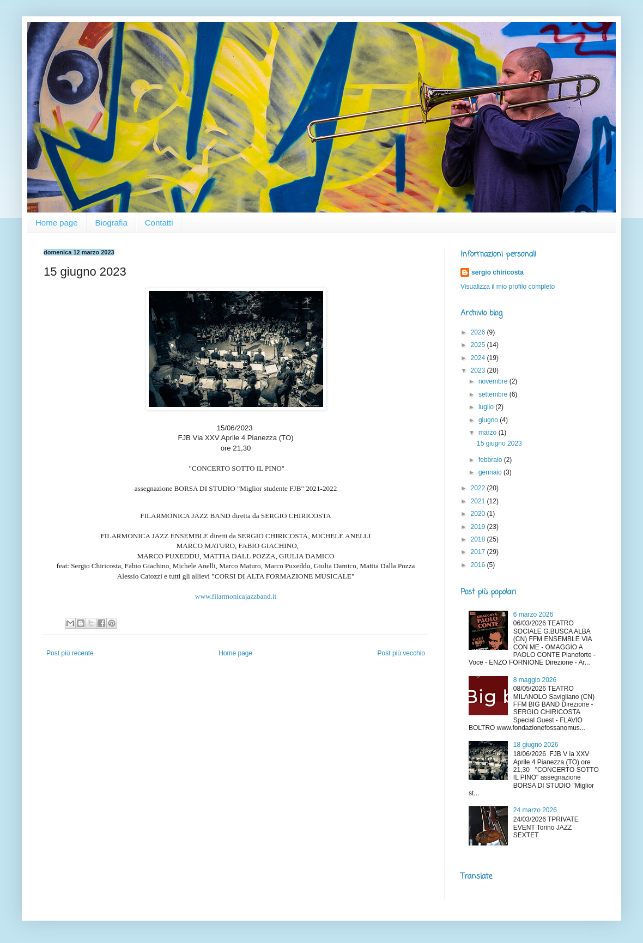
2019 (479, 527)
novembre (493, 381)
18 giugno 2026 (536, 745)
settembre (493, 394)
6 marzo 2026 (533, 614)
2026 (479, 332)
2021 (479, 501)
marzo (488, 432)
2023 (479, 370)
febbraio (491, 460)
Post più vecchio (401, 653)
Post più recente (70, 653)
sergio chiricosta (497, 272)
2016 (479, 565)
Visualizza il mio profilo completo (507, 286)
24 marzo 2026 (535, 810)
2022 (479, 488)
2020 (479, 514)
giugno (489, 420)
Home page (56, 222)
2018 (479, 539)
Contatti (159, 222)
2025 (479, 345)
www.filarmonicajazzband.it (235, 596)
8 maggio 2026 (534, 680)
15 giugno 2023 (499, 443)
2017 (479, 552)
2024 (479, 358)
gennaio (491, 472)
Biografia (111, 222)
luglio (486, 407)
